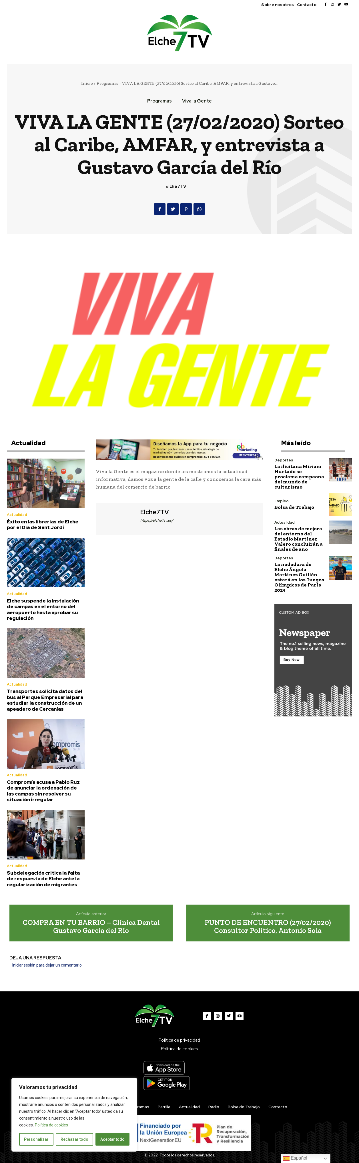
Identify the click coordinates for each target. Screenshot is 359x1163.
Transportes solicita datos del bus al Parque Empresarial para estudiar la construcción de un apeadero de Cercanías (45, 700)
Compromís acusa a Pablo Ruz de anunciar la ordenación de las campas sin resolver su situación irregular (43, 791)
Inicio (87, 83)
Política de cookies (51, 1125)
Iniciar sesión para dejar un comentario (47, 965)
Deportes (283, 460)
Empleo (281, 501)
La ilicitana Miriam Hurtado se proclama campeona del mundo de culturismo (299, 476)
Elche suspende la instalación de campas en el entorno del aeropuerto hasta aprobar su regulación (43, 609)
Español (295, 1158)
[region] (74, 1115)
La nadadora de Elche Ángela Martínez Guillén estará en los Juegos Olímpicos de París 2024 (299, 577)
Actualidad (17, 515)
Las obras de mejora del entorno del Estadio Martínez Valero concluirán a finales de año (298, 538)
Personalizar (36, 1139)
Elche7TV (175, 186)
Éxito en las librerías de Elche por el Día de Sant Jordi (42, 525)
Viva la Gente (197, 101)
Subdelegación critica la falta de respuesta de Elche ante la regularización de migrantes (43, 879)
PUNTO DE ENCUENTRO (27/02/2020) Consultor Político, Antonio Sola (268, 926)
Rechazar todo (74, 1139)
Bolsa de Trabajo (294, 507)
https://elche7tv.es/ (156, 520)
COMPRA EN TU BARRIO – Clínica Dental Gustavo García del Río (91, 926)
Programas (107, 83)
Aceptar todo (112, 1139)
